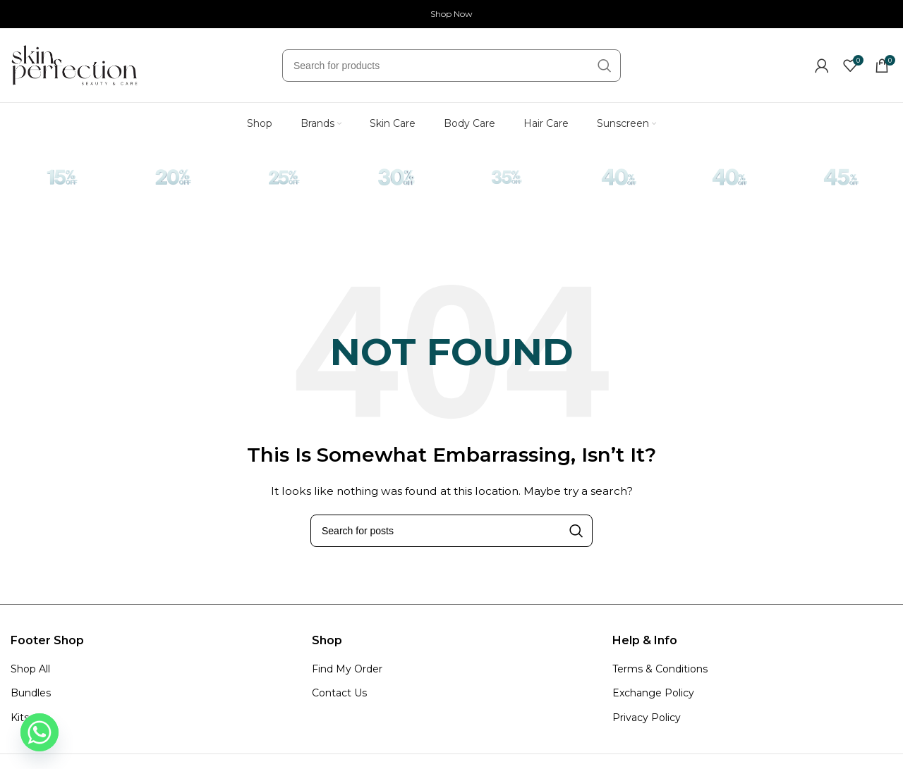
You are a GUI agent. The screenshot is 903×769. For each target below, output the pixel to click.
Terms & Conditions (660, 669)
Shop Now (451, 13)
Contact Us (339, 693)
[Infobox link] (62, 182)
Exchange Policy (653, 693)
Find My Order (347, 669)
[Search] (451, 65)
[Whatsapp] (39, 732)
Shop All (30, 669)
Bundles (31, 693)
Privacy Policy (646, 717)
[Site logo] (74, 64)
